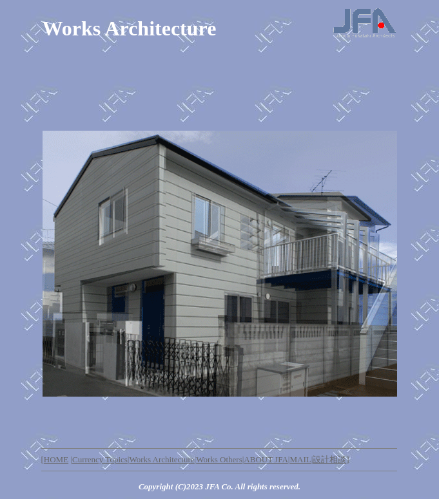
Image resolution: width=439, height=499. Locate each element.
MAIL (300, 459)
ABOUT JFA (266, 459)
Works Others (219, 459)
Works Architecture (161, 459)
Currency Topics (100, 459)
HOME (56, 459)
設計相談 (329, 459)
